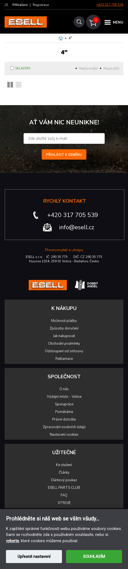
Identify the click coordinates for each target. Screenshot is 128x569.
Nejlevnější (88, 68)
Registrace (41, 5)
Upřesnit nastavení (34, 556)
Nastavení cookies (64, 434)
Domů (60, 38)
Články (64, 472)
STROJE (64, 502)
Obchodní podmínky (64, 343)
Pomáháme (64, 411)
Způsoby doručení (64, 328)
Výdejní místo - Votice (64, 396)
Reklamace (64, 358)
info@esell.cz (76, 227)
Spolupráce (64, 404)
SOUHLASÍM (94, 556)
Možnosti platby (64, 320)
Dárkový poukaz (64, 480)
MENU (118, 22)
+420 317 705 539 (109, 5)
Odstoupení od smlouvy (64, 351)
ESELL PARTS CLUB (64, 487)
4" (70, 38)
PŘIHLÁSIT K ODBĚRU (64, 154)
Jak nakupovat (64, 336)
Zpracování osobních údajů (64, 427)
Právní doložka (64, 419)
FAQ (64, 495)
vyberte (12, 540)
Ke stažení (64, 465)
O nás (64, 389)
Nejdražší (111, 68)
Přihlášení (20, 5)
